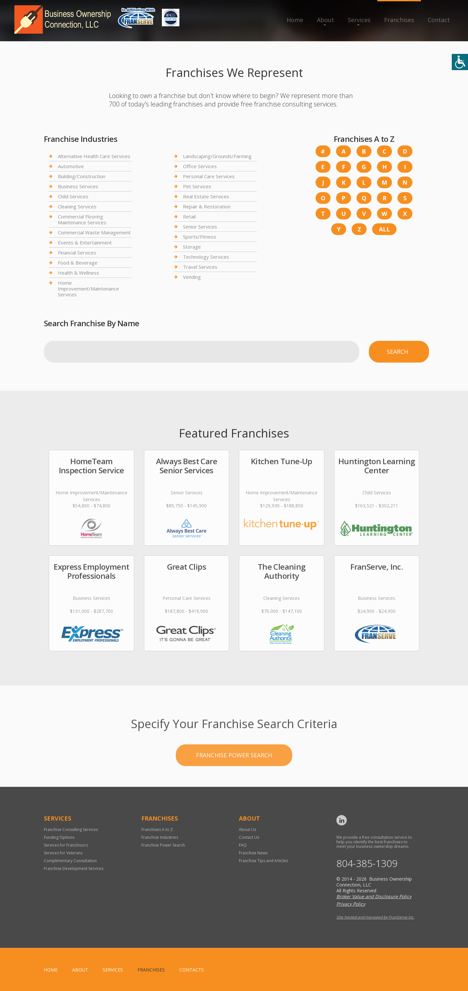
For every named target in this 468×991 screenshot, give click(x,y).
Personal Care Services (209, 176)
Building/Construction (81, 176)
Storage (192, 246)
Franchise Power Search (234, 780)
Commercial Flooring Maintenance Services (82, 219)
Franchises (399, 20)
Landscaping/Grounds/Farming (217, 156)
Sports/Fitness (199, 236)
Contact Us (249, 837)
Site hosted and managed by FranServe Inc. (375, 917)
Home (295, 20)
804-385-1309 (366, 863)
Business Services (78, 186)
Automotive (71, 166)
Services (359, 20)
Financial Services (77, 252)
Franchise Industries (159, 837)
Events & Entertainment (85, 242)
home (51, 970)
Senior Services (200, 226)
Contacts (191, 970)
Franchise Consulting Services (71, 829)
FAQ (243, 845)
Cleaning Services (77, 206)
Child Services (73, 196)
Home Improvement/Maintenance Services (88, 288)
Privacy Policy (350, 904)
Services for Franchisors (66, 845)
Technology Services (206, 257)
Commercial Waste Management (94, 232)
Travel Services (200, 267)
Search (397, 351)
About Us (247, 829)
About (325, 20)
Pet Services (197, 186)
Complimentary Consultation (70, 860)
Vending (192, 277)
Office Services (200, 166)
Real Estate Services (206, 196)
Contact (439, 20)
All (384, 229)
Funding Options (59, 837)
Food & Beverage (78, 262)
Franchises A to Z (157, 829)
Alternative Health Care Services (94, 156)
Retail (189, 216)
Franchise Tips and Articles (263, 860)
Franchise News (253, 853)
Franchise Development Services (73, 868)
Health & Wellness (78, 272)
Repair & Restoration (206, 206)
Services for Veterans (63, 853)
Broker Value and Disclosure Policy (373, 896)
